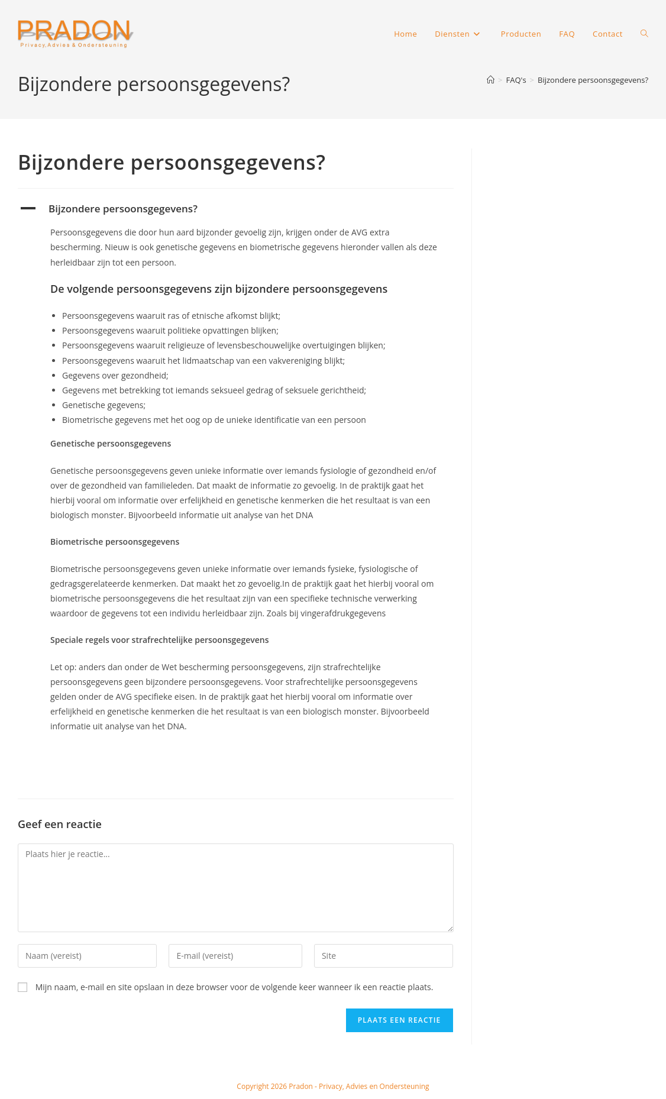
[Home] (490, 80)
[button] (236, 209)
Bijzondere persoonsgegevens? (593, 80)
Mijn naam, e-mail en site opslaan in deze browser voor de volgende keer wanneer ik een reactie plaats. (234, 987)
